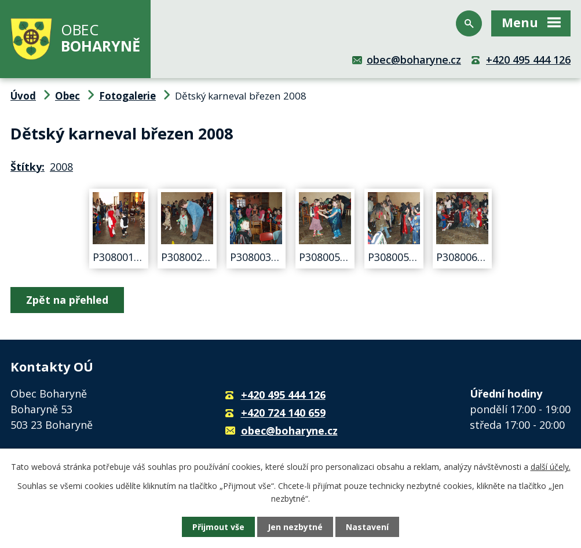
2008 (61, 167)
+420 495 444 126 (528, 60)
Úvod (23, 95)
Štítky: (27, 167)
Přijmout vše (218, 526)
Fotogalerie (127, 95)
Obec (67, 95)
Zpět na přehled (67, 300)
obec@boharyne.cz (414, 60)
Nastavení (367, 526)
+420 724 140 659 (283, 413)
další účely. (551, 466)
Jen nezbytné (295, 526)
